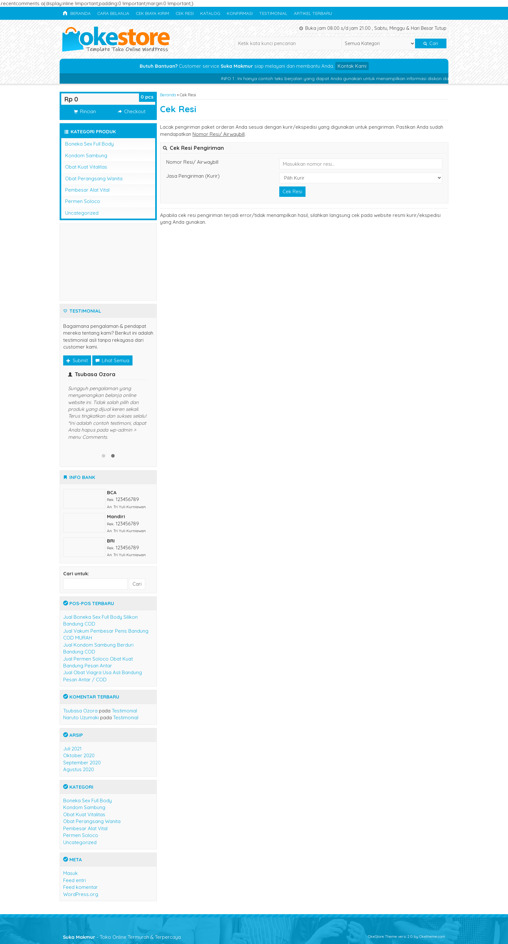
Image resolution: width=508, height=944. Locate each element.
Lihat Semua (112, 360)
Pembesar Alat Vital (87, 190)
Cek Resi (185, 13)
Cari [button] (430, 43)
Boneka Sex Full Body (89, 144)
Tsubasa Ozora (80, 711)
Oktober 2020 (79, 755)
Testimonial (273, 13)
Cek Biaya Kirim (152, 13)
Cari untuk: (76, 573)
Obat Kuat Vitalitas (86, 167)
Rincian (85, 111)
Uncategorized (81, 213)
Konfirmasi (240, 13)
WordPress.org (80, 894)
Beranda (77, 13)
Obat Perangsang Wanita (93, 178)
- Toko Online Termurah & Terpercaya (122, 937)
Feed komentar (80, 887)
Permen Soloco (82, 201)
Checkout (131, 111)
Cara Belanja (113, 13)
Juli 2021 (72, 749)
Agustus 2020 (78, 769)
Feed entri (74, 880)
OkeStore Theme (382, 936)
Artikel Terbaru (313, 13)
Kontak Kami (352, 66)
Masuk (70, 873)
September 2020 (82, 762)
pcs (147, 97)
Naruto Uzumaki (81, 717)
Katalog (210, 13)
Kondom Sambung (86, 155)
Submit (77, 360)
